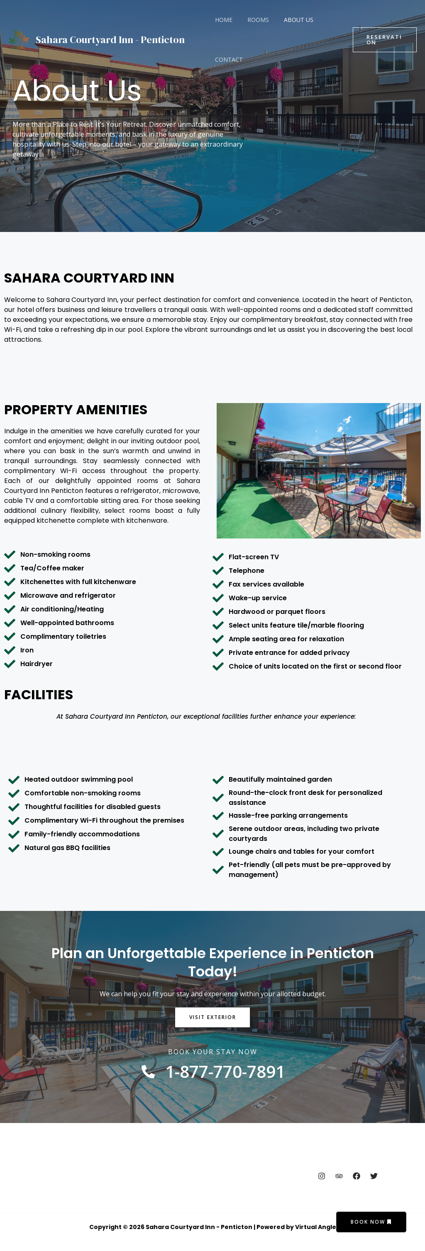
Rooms (253, 20)
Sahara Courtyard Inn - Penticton (110, 39)
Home (222, 20)
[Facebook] (356, 1176)
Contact (227, 59)
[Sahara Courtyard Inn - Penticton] (18, 38)
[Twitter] (374, 1176)
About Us (290, 20)
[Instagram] (321, 1176)
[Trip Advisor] (339, 1176)
